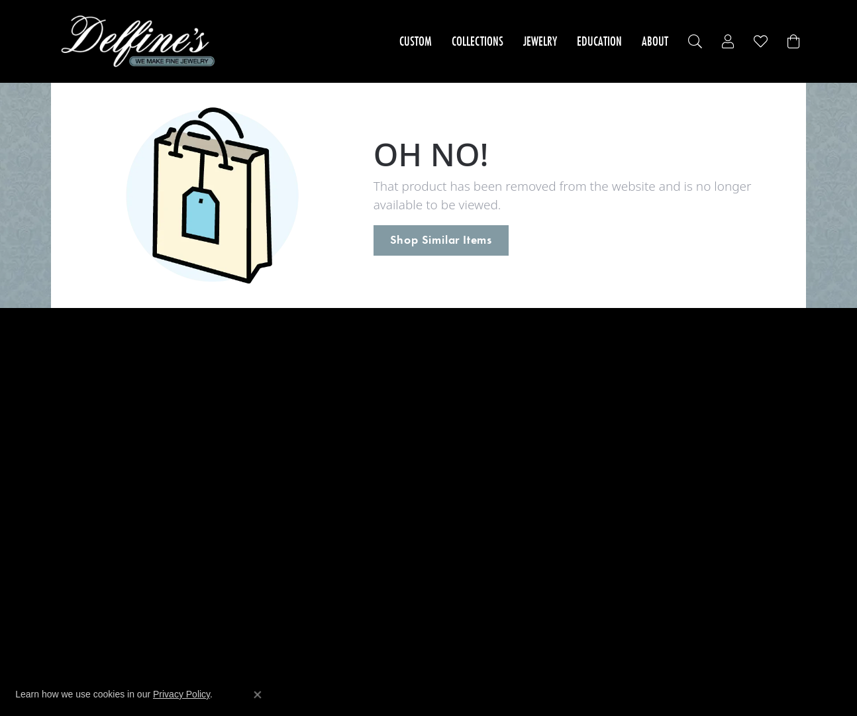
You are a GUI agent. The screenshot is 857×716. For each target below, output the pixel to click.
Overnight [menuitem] (268, 508)
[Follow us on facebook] (629, 511)
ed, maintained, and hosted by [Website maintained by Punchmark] (469, 676)
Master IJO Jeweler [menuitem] (287, 578)
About (655, 41)
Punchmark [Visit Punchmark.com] (539, 676)
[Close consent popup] (258, 695)
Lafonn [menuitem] (261, 522)
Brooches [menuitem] (78, 508)
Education (599, 41)
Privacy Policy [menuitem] (465, 383)
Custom (415, 41)
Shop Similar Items (441, 240)
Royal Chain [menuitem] (272, 452)
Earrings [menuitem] (76, 397)
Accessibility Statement (598, 676)
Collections (477, 41)
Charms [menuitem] (75, 466)
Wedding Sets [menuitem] (88, 494)
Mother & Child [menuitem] (280, 564)
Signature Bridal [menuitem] (282, 550)
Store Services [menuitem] (466, 369)
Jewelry (540, 41)
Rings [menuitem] (70, 383)
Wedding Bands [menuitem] (93, 369)
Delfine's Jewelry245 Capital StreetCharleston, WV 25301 (674, 386)
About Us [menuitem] (455, 355)
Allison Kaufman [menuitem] (282, 369)
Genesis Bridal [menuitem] (278, 480)
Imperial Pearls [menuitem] (280, 397)
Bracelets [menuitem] (78, 411)
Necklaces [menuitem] (80, 425)
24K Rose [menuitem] (266, 355)
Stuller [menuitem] (260, 494)
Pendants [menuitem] (79, 439)
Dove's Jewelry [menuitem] (278, 383)
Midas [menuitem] (260, 439)
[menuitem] (396, 637)
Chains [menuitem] (73, 452)
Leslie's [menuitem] (262, 411)
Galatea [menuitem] (263, 536)
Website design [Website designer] (393, 676)
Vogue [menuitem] (260, 466)
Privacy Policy (181, 694)
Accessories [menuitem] (83, 480)
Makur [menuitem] (261, 425)
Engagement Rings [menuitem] (100, 355)
